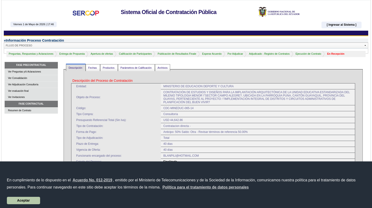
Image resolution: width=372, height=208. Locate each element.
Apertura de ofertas (102, 53)
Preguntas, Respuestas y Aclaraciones (31, 53)
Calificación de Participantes (135, 53)
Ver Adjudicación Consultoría (23, 84)
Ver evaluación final (18, 91)
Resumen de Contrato (19, 110)
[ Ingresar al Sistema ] (341, 24)
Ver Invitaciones (16, 97)
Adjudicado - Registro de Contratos (269, 53)
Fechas (93, 67)
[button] (206, 187)
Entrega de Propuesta (72, 53)
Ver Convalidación (17, 78)
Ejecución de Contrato (308, 53)
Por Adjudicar (235, 53)
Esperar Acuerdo (212, 53)
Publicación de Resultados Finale (177, 53)
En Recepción (335, 53)
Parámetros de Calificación (137, 67)
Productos (109, 67)
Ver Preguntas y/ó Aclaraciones (24, 71)
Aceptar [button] (23, 200)
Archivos (162, 67)
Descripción (76, 67)
